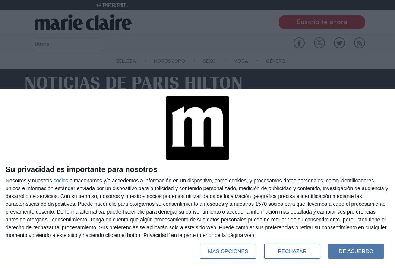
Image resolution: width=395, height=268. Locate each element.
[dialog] (197, 178)
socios (60, 180)
